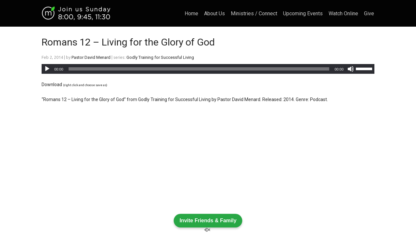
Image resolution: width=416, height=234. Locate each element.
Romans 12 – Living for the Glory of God (128, 42)
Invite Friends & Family (207, 220)
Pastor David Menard (91, 57)
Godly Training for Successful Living (160, 57)
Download (52, 84)
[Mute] (350, 69)
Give (369, 14)
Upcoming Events (303, 14)
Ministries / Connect (254, 14)
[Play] (47, 69)
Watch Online (343, 14)
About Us (214, 14)
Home (191, 14)
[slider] (199, 69)
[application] (208, 69)
